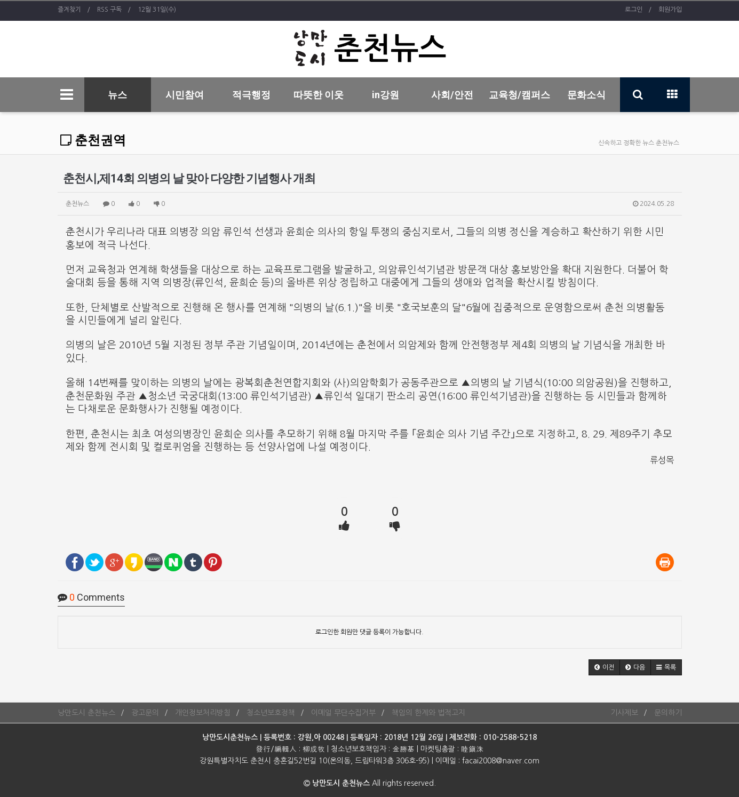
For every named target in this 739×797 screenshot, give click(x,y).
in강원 (385, 94)
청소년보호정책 (271, 712)
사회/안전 (452, 94)
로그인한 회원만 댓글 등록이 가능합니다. (369, 632)
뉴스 (117, 94)
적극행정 (251, 94)
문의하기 (668, 712)
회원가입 (670, 9)
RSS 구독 (109, 9)
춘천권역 (93, 140)
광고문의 (145, 712)
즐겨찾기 (69, 9)
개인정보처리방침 (203, 712)
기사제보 (624, 712)
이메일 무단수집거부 (343, 712)
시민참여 (184, 94)
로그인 (633, 9)
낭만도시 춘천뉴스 (86, 712)
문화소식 (586, 94)
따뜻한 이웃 (318, 94)
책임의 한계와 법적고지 (428, 712)
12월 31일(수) (157, 9)
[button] (604, 667)
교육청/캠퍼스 (519, 94)
